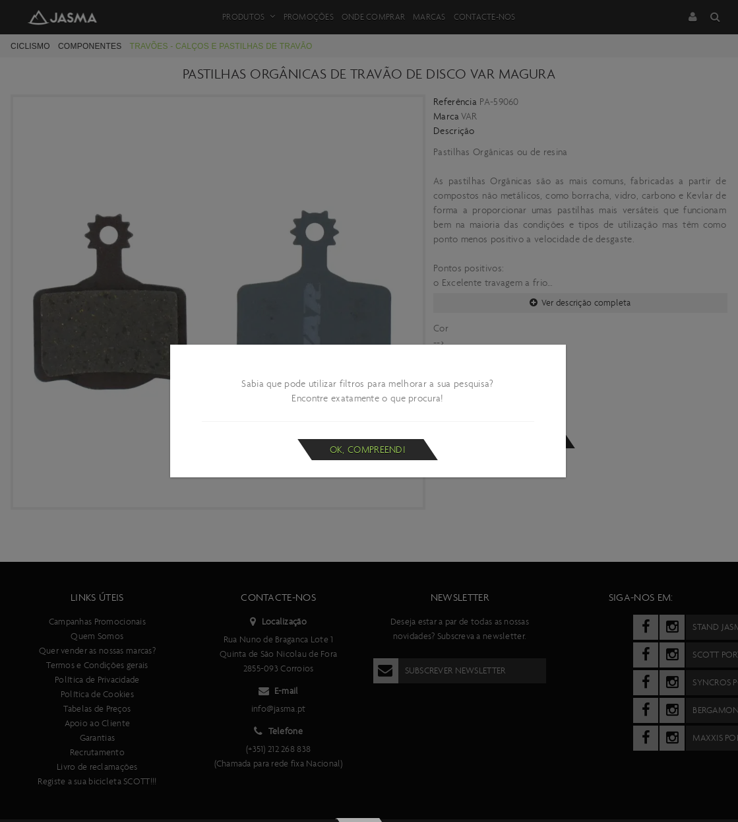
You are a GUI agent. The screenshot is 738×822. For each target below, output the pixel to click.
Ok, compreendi (368, 450)
